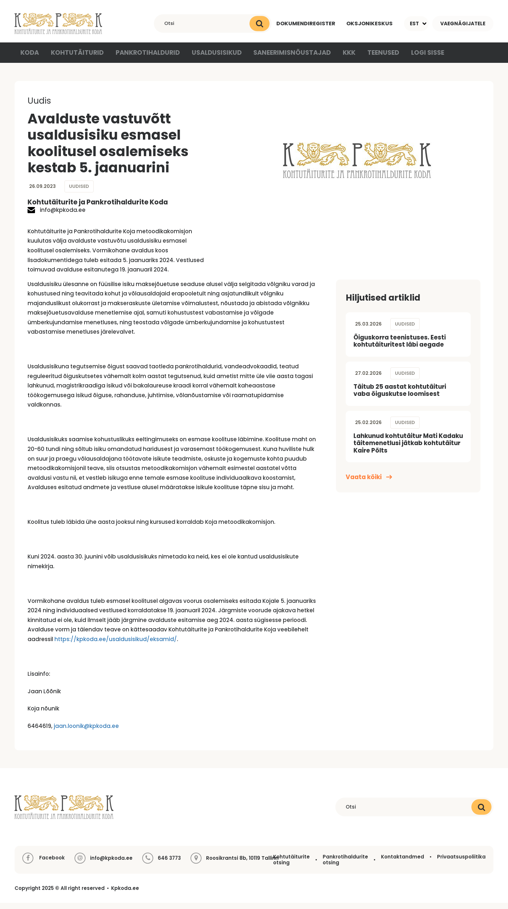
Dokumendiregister (304, 23)
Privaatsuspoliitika (461, 862)
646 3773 (169, 864)
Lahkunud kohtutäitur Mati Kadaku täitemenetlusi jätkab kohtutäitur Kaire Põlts (408, 449)
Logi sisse (417, 58)
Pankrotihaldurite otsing (345, 865)
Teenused (372, 58)
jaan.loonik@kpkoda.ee (86, 732)
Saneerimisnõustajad (282, 58)
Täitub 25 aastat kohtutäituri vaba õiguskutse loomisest (399, 396)
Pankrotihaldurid (144, 58)
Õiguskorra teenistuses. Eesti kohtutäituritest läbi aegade (399, 347)
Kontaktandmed (402, 862)
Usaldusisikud (210, 58)
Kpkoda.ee (125, 894)
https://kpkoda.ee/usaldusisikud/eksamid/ (115, 645)
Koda (30, 58)
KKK (337, 58)
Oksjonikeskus (369, 23)
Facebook (43, 864)
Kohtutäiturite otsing (291, 865)
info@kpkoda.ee (57, 216)
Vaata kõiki (369, 483)
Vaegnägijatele (462, 23)
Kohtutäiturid (77, 58)
